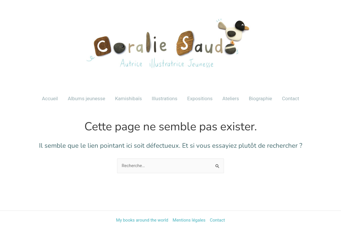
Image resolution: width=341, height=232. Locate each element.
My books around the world (142, 220)
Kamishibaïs (128, 98)
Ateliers (231, 98)
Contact (290, 98)
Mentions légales (189, 220)
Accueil (50, 98)
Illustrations (164, 98)
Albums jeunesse (86, 98)
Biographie (260, 98)
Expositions (200, 98)
